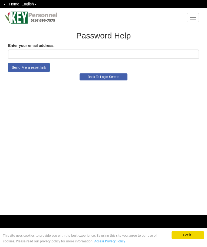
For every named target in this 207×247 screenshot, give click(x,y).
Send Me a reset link (29, 67)
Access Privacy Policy (109, 241)
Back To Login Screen (103, 77)
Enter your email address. (31, 45)
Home (14, 4)
